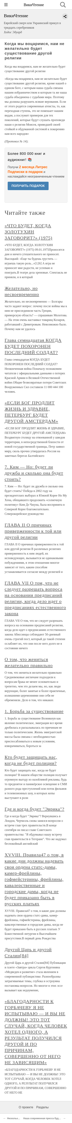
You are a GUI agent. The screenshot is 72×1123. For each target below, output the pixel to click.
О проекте (26, 1107)
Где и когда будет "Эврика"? (34, 809)
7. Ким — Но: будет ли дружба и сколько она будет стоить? (34, 473)
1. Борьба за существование (34, 711)
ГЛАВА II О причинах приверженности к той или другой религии (33, 531)
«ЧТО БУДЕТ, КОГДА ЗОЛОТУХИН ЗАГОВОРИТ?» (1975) (28, 231)
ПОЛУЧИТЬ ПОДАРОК (28, 185)
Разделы (42, 1107)
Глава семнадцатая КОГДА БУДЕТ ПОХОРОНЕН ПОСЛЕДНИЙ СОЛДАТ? (33, 346)
